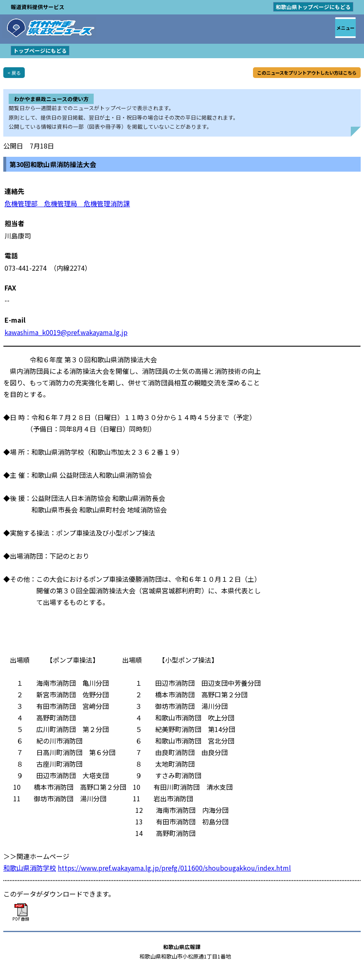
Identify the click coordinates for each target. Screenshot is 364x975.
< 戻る (14, 72)
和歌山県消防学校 (29, 868)
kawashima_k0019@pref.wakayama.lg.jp (66, 332)
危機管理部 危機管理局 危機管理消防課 (67, 203)
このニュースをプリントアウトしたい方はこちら (307, 72)
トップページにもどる (40, 50)
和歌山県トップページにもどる (313, 7)
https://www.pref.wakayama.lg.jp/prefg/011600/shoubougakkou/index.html (174, 868)
